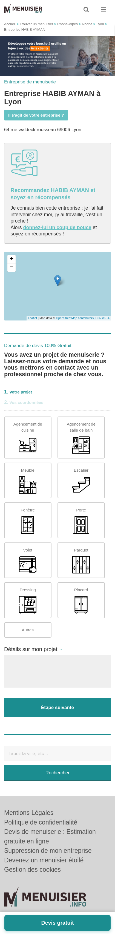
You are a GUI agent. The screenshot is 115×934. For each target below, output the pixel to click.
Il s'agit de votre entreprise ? (36, 115)
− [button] (11, 267)
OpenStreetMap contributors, (75, 318)
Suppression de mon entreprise (48, 850)
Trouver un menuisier (36, 24)
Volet (27, 561)
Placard (81, 600)
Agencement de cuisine (27, 438)
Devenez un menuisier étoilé (44, 860)
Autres (28, 630)
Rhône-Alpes (67, 24)
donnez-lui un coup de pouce (57, 227)
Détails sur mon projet (33, 649)
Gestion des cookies (32, 869)
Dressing (27, 600)
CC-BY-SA (102, 318)
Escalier (81, 481)
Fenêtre (27, 521)
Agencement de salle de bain (81, 438)
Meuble (27, 481)
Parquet (81, 561)
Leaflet (32, 318)
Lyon (100, 24)
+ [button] (11, 259)
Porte (81, 521)
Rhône (87, 24)
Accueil (10, 24)
